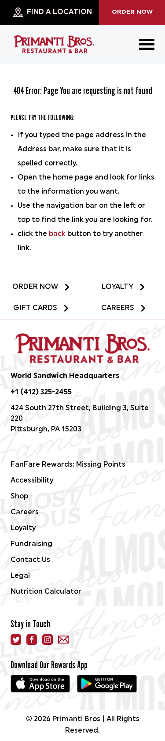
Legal (20, 576)
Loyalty (124, 287)
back (57, 234)
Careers (124, 308)
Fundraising (31, 544)
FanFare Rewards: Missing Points (68, 464)
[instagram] (47, 639)
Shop (19, 496)
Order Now (132, 12)
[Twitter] (16, 639)
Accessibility (32, 480)
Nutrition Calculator (46, 591)
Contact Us (30, 560)
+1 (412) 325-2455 (41, 392)
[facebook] (31, 639)
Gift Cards (41, 308)
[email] (63, 639)
